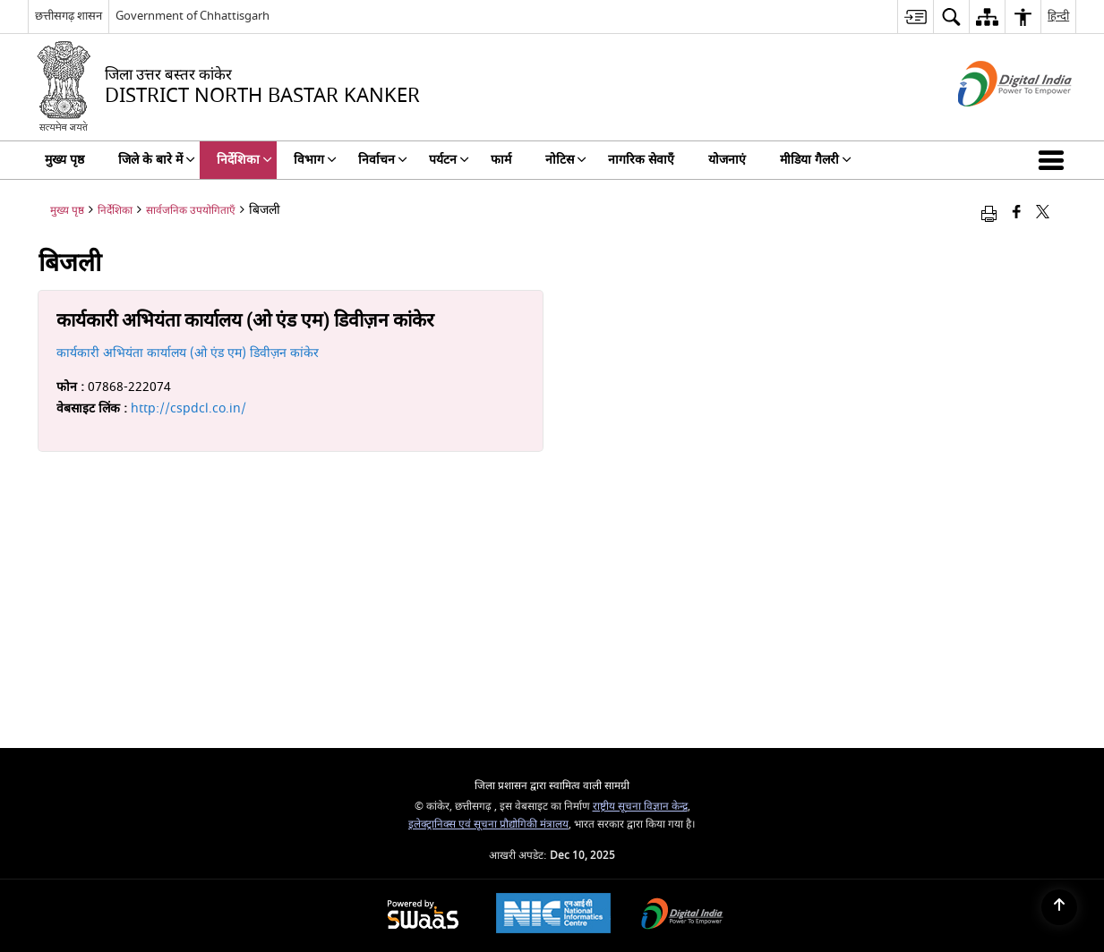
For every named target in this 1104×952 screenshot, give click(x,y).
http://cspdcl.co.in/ (188, 408)
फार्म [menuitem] (501, 159)
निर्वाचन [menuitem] (382, 159)
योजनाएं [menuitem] (727, 159)
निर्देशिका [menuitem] (244, 159)
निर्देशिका (115, 210)
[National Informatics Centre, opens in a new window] (553, 915)
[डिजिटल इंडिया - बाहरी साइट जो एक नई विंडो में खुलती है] (992, 122)
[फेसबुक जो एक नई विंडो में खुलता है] (1017, 213)
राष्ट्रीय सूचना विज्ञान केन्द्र (640, 806)
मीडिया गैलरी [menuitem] (816, 159)
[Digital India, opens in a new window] (682, 915)
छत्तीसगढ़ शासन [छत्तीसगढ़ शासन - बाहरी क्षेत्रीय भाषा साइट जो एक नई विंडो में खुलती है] (68, 15)
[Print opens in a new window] (989, 213)
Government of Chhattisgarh (193, 15)
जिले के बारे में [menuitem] (156, 159)
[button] (1054, 160)
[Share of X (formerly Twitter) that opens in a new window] (1042, 213)
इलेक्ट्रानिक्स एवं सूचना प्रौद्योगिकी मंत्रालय (488, 824)
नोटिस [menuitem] (565, 159)
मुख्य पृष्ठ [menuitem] (64, 159)
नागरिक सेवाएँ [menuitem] (641, 159)
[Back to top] (1059, 907)
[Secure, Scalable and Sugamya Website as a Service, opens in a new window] (423, 915)
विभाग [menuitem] (315, 159)
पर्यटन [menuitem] (449, 159)
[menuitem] (915, 16)
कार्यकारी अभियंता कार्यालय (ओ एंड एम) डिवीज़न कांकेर (187, 353)
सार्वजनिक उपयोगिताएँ (190, 210)
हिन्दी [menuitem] (1058, 15)
